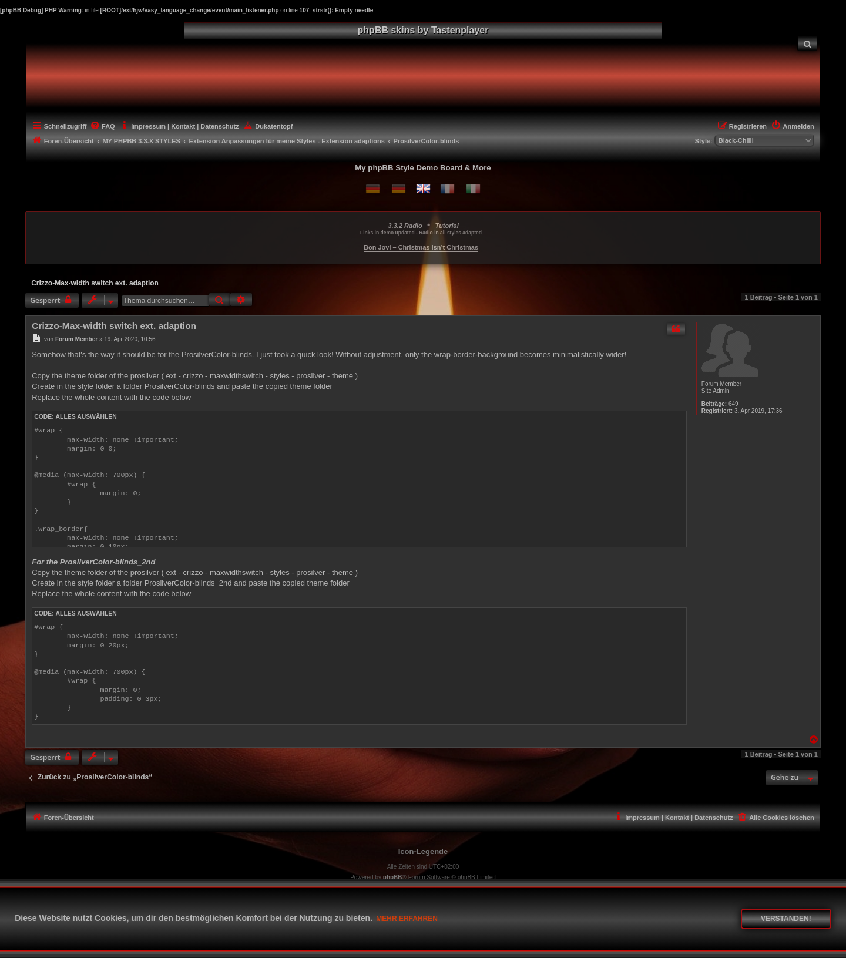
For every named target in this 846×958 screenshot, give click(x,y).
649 (733, 404)
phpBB (392, 877)
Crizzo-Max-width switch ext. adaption (95, 283)
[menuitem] (807, 43)
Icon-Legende (423, 851)
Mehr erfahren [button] (407, 919)
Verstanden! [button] (786, 919)
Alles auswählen (86, 417)
